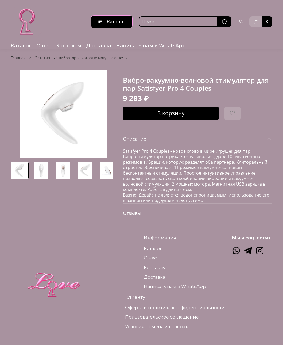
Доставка (98, 46)
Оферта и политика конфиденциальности (175, 307)
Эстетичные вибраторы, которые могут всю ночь (81, 57)
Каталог (112, 21)
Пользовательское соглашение (162, 317)
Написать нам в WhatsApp (151, 46)
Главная (18, 57)
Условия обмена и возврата (157, 326)
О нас (43, 46)
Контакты (68, 46)
